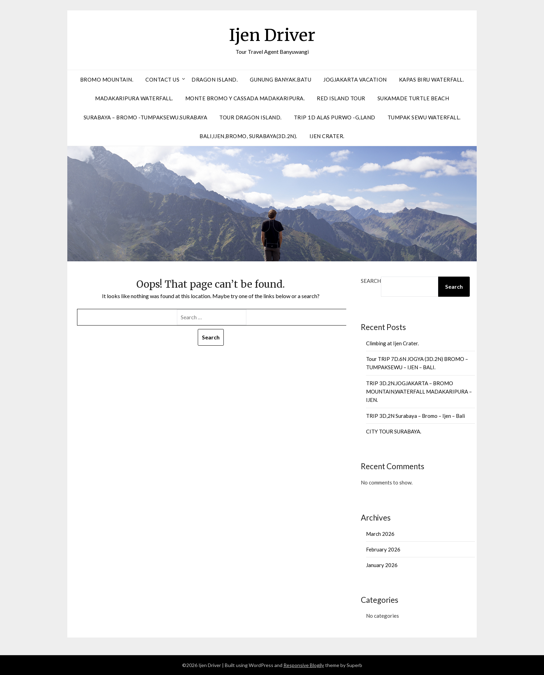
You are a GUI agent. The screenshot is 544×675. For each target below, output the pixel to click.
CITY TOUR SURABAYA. (393, 431)
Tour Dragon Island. (250, 117)
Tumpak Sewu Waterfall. (424, 117)
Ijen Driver (272, 35)
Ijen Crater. (327, 136)
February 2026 (383, 549)
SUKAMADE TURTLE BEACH (413, 98)
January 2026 (382, 565)
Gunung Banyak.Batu (280, 79)
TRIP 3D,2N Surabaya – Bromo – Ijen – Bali (415, 416)
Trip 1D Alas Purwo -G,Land (334, 117)
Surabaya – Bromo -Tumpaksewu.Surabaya (145, 117)
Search (371, 281)
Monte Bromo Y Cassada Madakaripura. (245, 98)
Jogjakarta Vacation (355, 79)
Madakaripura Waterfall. (134, 98)
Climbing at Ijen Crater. (392, 343)
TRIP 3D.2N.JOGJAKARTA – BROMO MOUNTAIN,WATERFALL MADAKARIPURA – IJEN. (419, 391)
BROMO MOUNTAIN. (107, 79)
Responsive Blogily (303, 665)
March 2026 (380, 534)
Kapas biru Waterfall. (431, 79)
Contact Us (162, 79)
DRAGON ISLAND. (215, 79)
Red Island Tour (341, 98)
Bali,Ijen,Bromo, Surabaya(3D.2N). (248, 136)
